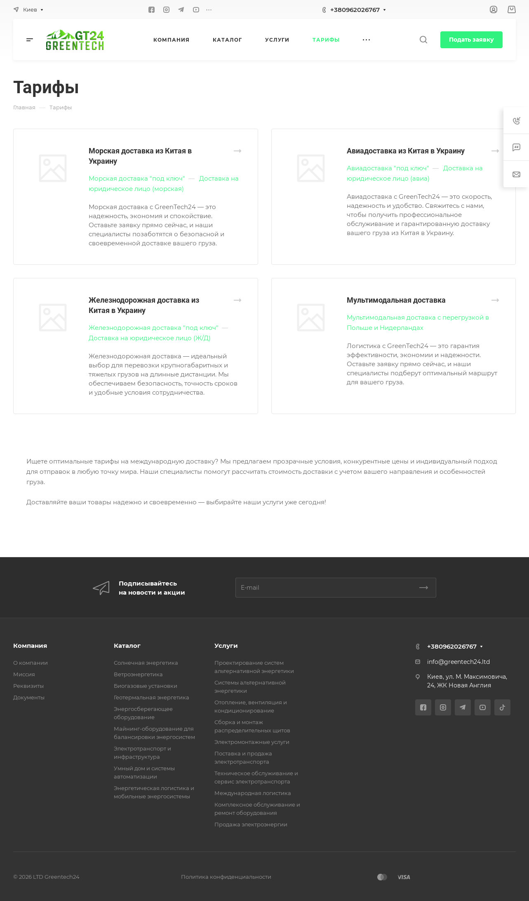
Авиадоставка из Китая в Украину (406, 150)
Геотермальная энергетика (151, 697)
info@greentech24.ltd (458, 662)
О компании (30, 662)
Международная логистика (252, 793)
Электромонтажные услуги (251, 742)
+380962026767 (355, 10)
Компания (30, 645)
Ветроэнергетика (138, 674)
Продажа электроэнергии (250, 824)
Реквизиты (28, 685)
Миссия (24, 674)
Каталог (127, 645)
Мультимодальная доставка (396, 300)
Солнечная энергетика (146, 662)
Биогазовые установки (145, 685)
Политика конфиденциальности (226, 876)
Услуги (226, 645)
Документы (29, 697)
